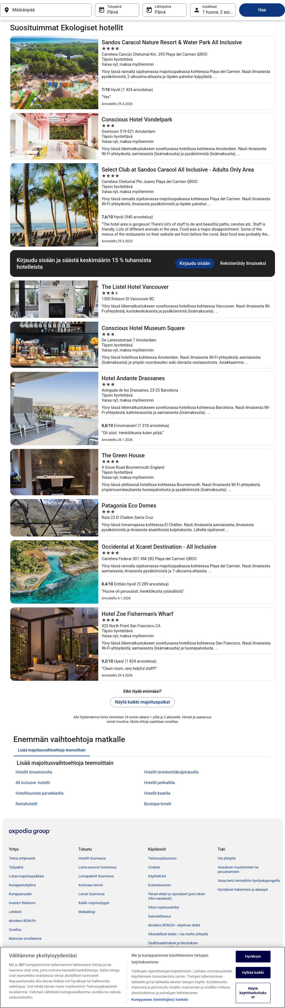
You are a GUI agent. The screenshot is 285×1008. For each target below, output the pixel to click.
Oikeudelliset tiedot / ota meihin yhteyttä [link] (178, 934)
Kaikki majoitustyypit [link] (93, 903)
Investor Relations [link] (22, 903)
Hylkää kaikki (253, 980)
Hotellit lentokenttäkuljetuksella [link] (171, 772)
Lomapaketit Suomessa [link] (96, 876)
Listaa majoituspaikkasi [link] (26, 876)
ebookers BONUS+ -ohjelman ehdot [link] (174, 925)
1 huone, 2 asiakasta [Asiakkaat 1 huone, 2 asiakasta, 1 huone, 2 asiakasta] (219, 12)
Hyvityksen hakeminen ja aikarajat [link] (243, 890)
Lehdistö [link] (15, 912)
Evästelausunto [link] (159, 885)
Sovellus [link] (15, 930)
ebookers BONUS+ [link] (22, 921)
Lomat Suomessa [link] (91, 894)
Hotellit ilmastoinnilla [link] (34, 772)
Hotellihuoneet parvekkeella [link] (39, 793)
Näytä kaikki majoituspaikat (142, 702)
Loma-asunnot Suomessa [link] (97, 867)
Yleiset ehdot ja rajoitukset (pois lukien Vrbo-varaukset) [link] (176, 896)
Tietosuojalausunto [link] (162, 858)
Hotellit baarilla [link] (157, 793)
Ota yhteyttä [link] (226, 858)
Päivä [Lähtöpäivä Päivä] (160, 12)
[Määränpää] (46, 10)
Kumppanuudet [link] (20, 894)
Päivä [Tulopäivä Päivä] (112, 12)
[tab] (51, 750)
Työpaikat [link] (16, 867)
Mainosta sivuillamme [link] (25, 939)
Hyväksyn (253, 964)
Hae (262, 10)
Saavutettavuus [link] (159, 916)
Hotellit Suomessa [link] (92, 858)
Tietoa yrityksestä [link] (22, 858)
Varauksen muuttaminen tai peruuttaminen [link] (238, 869)
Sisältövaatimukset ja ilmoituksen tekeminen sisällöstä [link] (173, 945)
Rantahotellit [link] (27, 804)
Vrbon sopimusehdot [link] (163, 907)
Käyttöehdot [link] (157, 876)
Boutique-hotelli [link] (157, 804)
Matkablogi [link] (86, 912)
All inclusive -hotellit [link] (33, 782)
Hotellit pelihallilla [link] (159, 782)
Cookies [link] (154, 867)
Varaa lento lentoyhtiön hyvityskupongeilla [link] (249, 881)
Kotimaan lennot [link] (90, 885)
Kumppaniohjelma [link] (22, 885)
